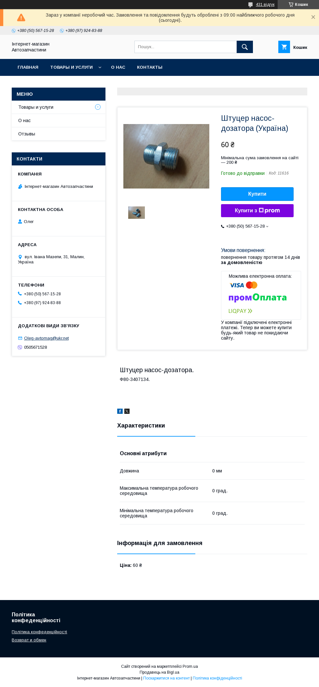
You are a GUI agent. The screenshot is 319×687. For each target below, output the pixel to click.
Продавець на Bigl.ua (159, 672)
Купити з (257, 211)
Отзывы (26, 133)
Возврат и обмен (29, 640)
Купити (257, 194)
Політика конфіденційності (217, 678)
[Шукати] (245, 47)
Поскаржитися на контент (166, 678)
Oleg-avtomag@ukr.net (46, 338)
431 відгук (265, 4)
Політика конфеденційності (39, 631)
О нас (118, 67)
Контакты (149, 67)
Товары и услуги (71, 67)
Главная (28, 67)
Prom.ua (190, 666)
